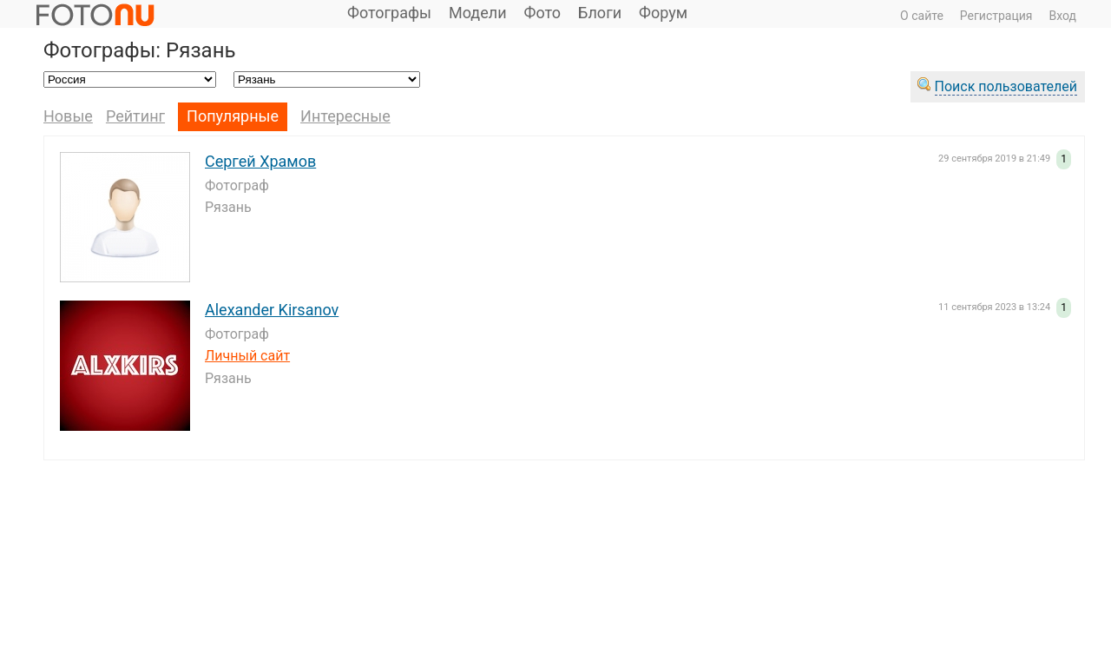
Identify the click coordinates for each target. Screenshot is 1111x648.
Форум (663, 12)
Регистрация (996, 16)
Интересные (345, 116)
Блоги (599, 12)
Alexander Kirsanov (272, 310)
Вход (1062, 16)
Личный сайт (247, 355)
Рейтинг (135, 116)
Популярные (233, 116)
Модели (478, 12)
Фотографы (389, 12)
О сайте (921, 16)
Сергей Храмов (260, 161)
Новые (68, 116)
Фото (543, 12)
